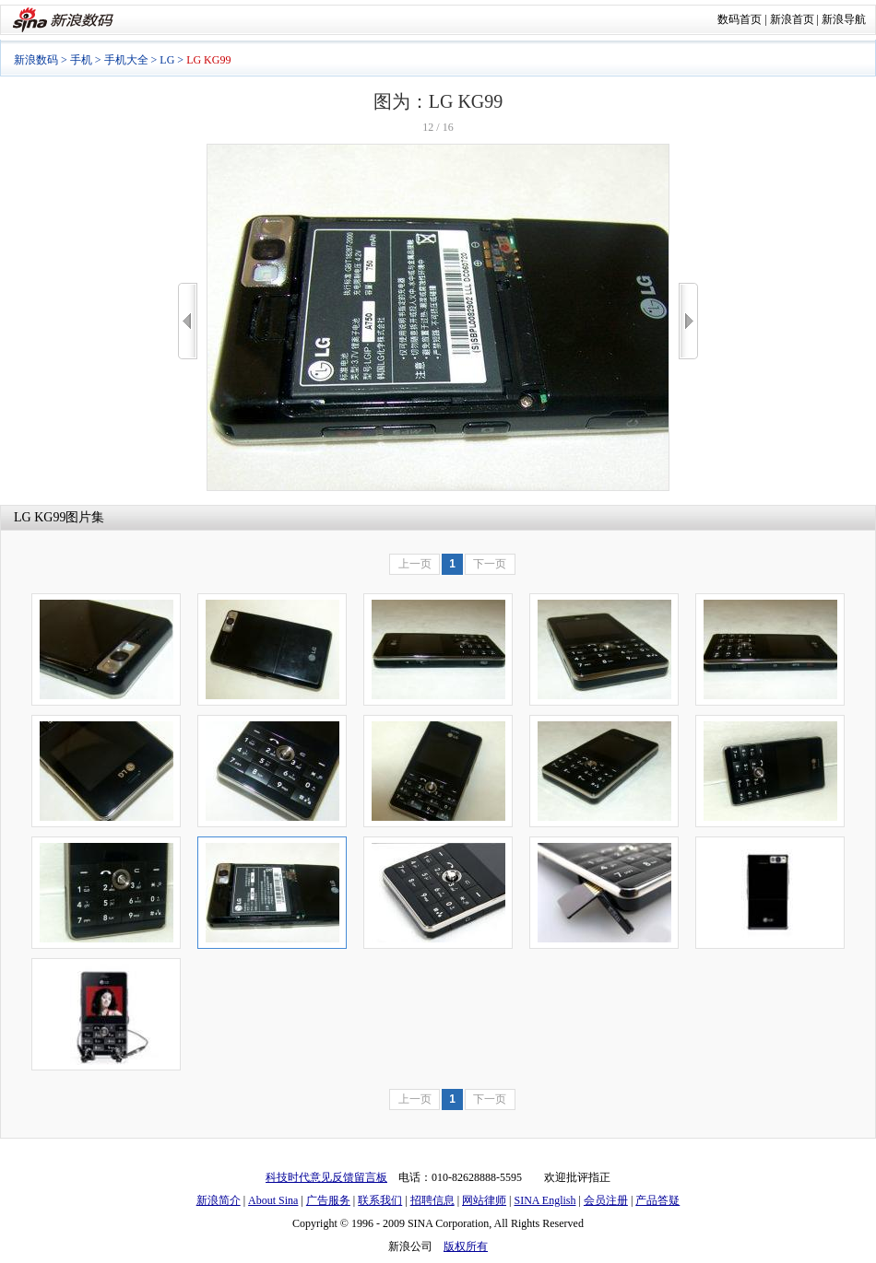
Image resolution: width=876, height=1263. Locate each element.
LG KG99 (39, 517)
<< (187, 321)
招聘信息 (432, 1200)
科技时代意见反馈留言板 (326, 1177)
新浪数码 (36, 59)
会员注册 (606, 1200)
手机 (81, 59)
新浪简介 (218, 1200)
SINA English (544, 1200)
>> (688, 321)
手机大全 (126, 59)
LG (167, 59)
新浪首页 (792, 19)
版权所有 (466, 1246)
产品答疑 (657, 1200)
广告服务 (328, 1200)
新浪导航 (844, 19)
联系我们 (380, 1200)
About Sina (273, 1200)
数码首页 (739, 19)
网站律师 (484, 1200)
